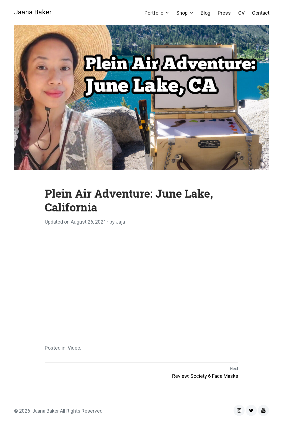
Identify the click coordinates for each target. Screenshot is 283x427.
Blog (205, 13)
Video (74, 348)
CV (241, 13)
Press (224, 13)
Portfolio (154, 13)
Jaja (120, 222)
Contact (260, 13)
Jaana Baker (33, 12)
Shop (182, 13)
